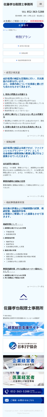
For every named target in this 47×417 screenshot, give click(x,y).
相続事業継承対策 (24, 60)
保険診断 (24, 53)
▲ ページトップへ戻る (35, 136)
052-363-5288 (35, 11)
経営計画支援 (24, 46)
